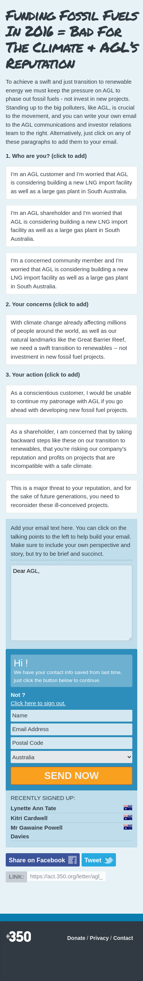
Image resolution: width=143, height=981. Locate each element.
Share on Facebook (37, 860)
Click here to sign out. (38, 703)
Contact (123, 938)
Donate (76, 938)
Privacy (99, 938)
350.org (18, 937)
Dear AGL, (71, 603)
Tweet (93, 860)
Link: (16, 876)
